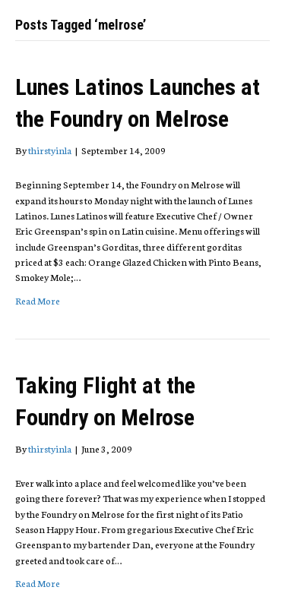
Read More (37, 300)
